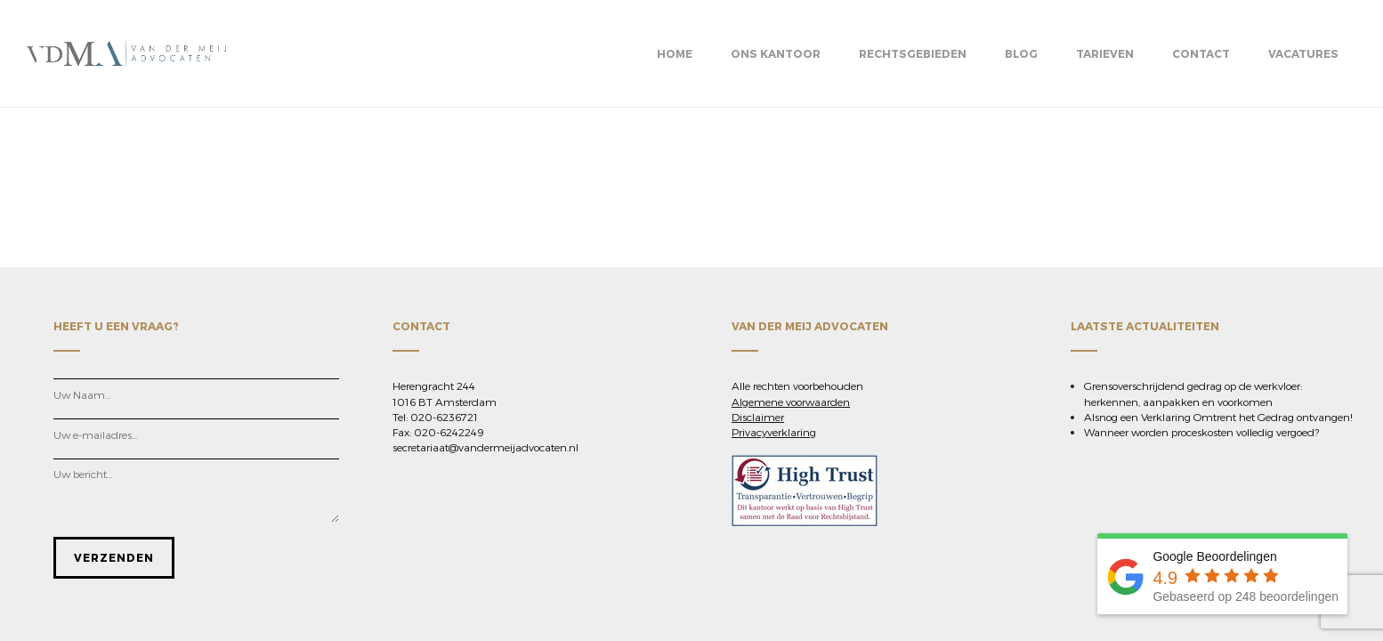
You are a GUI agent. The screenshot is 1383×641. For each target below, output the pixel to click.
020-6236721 (444, 416)
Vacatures (1303, 53)
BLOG (1021, 53)
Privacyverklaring (774, 432)
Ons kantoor (776, 53)
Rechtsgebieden (912, 53)
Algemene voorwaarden (791, 401)
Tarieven (1105, 53)
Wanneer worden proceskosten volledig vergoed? (1201, 432)
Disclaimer (758, 416)
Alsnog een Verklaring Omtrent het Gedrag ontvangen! (1218, 416)
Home (674, 53)
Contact (1201, 53)
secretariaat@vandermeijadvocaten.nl (485, 447)
